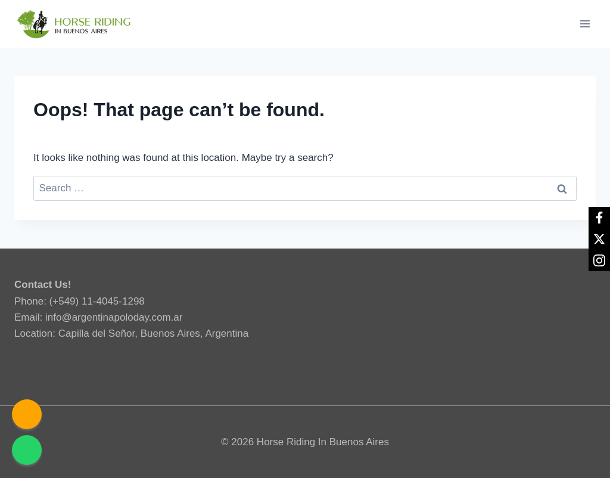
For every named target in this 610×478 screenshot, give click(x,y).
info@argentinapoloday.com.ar (114, 317)
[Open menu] (585, 23)
